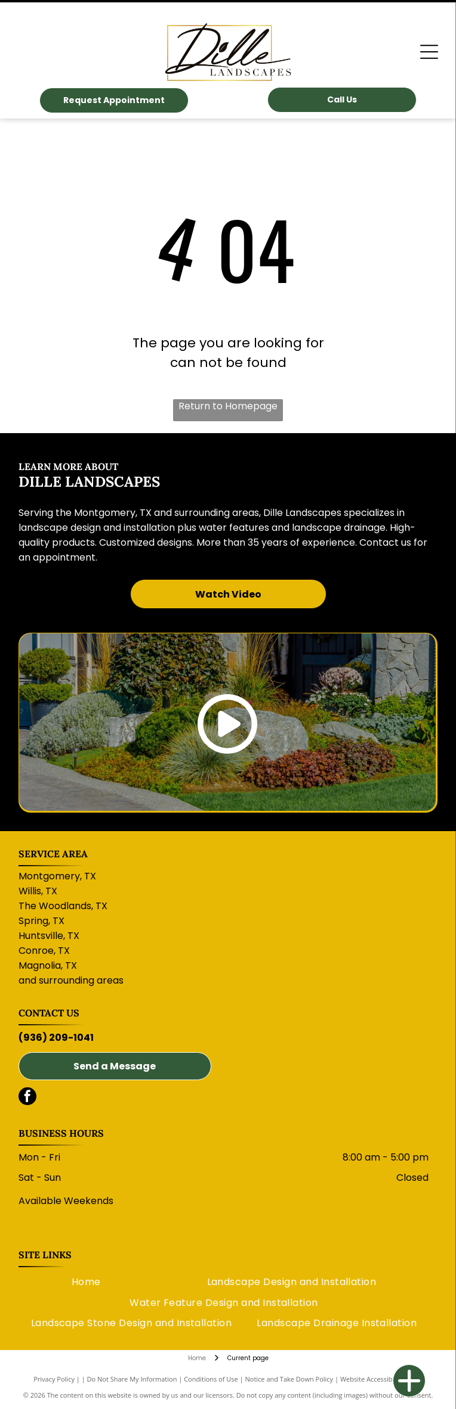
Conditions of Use (211, 1378)
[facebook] (27, 1097)
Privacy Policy (54, 1378)
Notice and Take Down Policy (289, 1378)
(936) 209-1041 (56, 1037)
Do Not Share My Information (132, 1378)
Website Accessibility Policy (381, 1378)
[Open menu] (429, 52)
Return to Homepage (228, 406)
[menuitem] (86, 1282)
